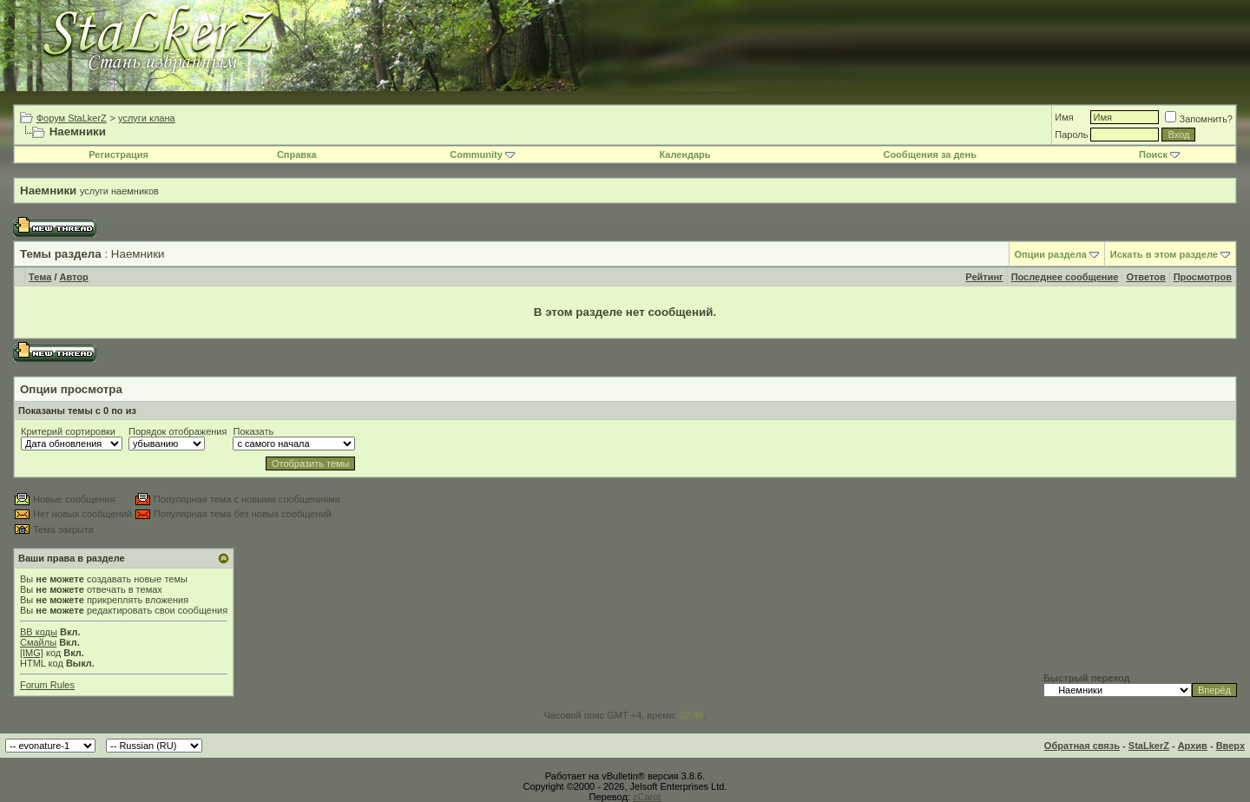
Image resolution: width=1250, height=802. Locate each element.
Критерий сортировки (68, 431)
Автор (74, 277)
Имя (1064, 117)
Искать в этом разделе (1164, 254)
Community (482, 154)
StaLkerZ (1148, 745)
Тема (40, 277)
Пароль (1071, 134)
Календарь (684, 154)
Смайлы (38, 642)
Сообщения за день (929, 154)
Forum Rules (47, 685)
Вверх (1230, 745)
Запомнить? (1199, 119)
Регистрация (118, 154)
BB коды (38, 632)
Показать (253, 431)
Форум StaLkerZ (71, 118)
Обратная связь (1082, 745)
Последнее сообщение (1065, 277)
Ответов (1145, 277)
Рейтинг (984, 277)
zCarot (647, 797)
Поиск (1159, 154)
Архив (1192, 745)
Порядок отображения (177, 431)
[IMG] (31, 653)
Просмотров (1203, 277)
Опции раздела (1051, 254)
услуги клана (146, 118)
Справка (297, 154)
